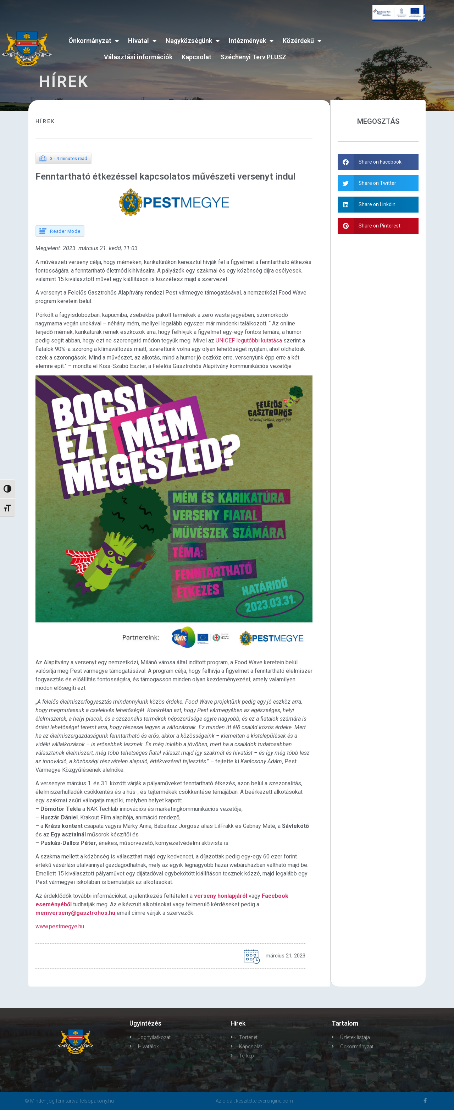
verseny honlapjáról (220, 901)
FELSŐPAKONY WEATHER (398, 56)
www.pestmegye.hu (59, 932)
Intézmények (251, 41)
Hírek (45, 121)
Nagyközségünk (193, 41)
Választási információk (138, 57)
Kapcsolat (196, 57)
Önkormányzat (93, 41)
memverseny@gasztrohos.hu (75, 918)
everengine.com (275, 1106)
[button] (378, 162)
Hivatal (142, 41)
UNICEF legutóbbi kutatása (249, 345)
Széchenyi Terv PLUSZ (253, 57)
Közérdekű (302, 41)
